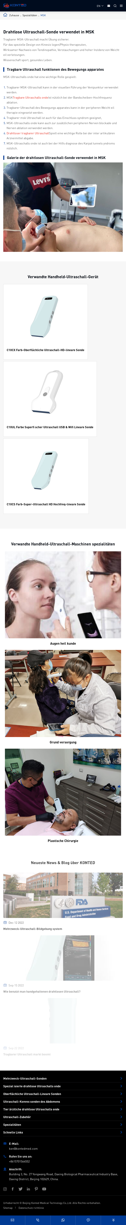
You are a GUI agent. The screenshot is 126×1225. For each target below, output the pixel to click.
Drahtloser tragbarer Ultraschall (28, 133)
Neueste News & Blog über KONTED (63, 862)
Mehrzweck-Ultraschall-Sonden (25, 1078)
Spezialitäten (29, 15)
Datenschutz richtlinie (31, 1207)
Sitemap (8, 1207)
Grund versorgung (63, 742)
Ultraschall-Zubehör (17, 1117)
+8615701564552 (19, 1161)
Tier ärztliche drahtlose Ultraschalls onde (31, 1109)
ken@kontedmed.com (23, 1148)
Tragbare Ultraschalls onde (30, 97)
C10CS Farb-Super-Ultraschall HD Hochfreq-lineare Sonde (46, 504)
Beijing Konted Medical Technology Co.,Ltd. (47, 1203)
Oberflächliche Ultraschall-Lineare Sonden (32, 1094)
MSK (43, 15)
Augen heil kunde (63, 643)
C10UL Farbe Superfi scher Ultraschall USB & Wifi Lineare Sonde (50, 427)
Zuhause (14, 15)
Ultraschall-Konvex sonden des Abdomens (31, 1101)
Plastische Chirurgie (63, 841)
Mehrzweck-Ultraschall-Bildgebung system (32, 930)
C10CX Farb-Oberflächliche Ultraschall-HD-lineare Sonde (45, 350)
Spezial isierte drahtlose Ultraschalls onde (32, 1086)
